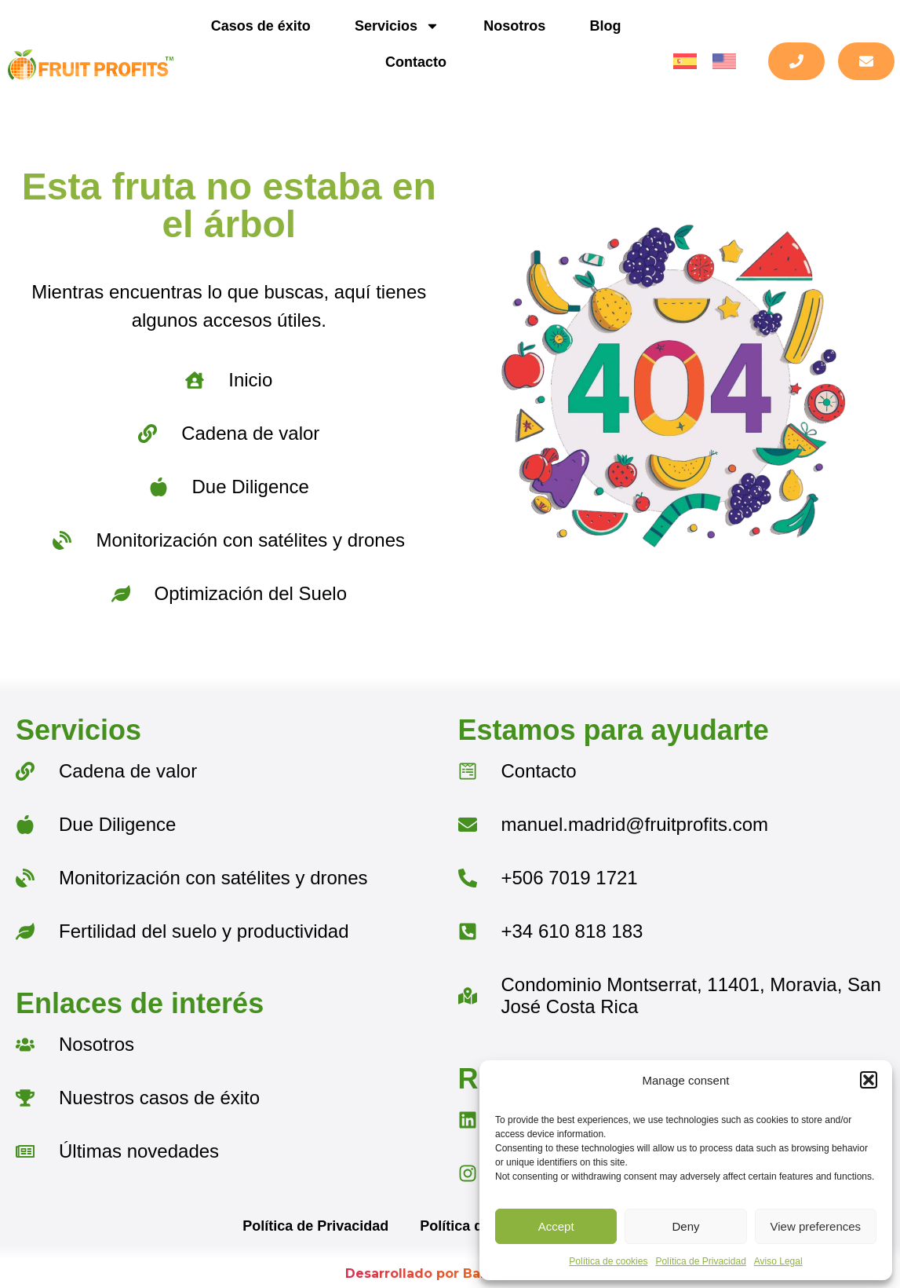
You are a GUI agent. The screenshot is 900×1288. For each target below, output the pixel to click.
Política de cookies (608, 1261)
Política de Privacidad (700, 1261)
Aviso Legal (778, 1261)
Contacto (415, 62)
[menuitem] (685, 61)
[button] (868, 1080)
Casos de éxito (261, 26)
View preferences (816, 1226)
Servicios (397, 26)
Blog (605, 26)
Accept (556, 1226)
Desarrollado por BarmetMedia (450, 1273)
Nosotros (514, 26)
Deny (685, 1226)
